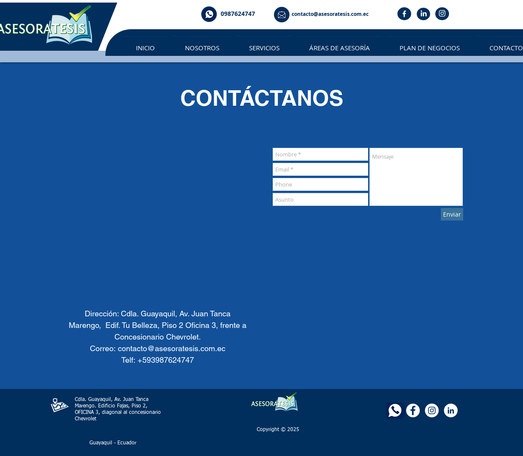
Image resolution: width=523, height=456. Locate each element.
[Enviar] (452, 214)
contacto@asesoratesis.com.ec (171, 348)
